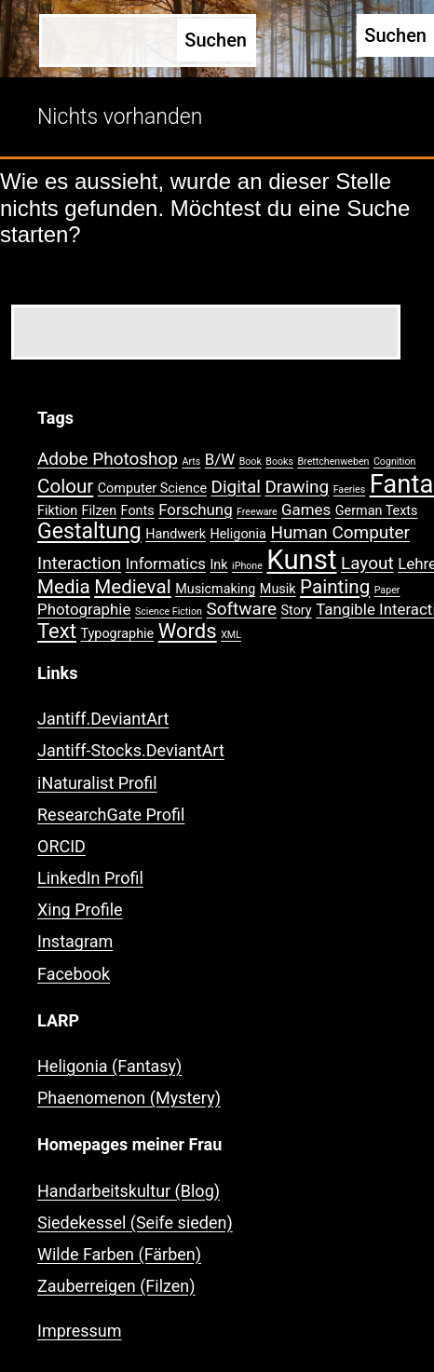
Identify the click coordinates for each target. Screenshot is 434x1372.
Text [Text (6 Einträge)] (56, 631)
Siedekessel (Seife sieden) (135, 1222)
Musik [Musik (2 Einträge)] (278, 589)
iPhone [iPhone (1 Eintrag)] (247, 566)
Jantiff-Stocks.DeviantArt (130, 750)
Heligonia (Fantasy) (109, 1066)
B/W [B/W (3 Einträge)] (220, 459)
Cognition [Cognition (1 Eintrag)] (394, 461)
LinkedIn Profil (90, 878)
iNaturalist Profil (97, 783)
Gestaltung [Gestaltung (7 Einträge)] (89, 531)
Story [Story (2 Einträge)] (296, 610)
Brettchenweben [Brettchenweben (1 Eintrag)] (333, 461)
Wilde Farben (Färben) (119, 1254)
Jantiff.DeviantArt (103, 718)
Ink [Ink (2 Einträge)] (218, 565)
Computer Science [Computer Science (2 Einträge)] (152, 488)
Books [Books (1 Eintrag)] (279, 461)
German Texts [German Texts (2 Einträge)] (376, 511)
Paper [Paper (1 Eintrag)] (387, 590)
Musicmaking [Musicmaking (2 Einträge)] (215, 589)
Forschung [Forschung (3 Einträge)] (195, 509)
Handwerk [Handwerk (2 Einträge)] (175, 534)
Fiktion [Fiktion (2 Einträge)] (57, 511)
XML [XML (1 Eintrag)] (231, 635)
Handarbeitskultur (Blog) (128, 1191)
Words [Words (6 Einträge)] (187, 631)
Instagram (75, 941)
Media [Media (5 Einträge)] (63, 587)
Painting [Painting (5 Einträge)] (335, 587)
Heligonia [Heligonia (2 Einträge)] (237, 534)
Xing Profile (80, 909)
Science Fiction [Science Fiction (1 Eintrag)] (168, 611)
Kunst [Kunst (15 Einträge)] (301, 560)
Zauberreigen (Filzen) (116, 1286)
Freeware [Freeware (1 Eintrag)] (257, 512)
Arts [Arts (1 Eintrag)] (191, 461)
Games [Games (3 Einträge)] (306, 509)
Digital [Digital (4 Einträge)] (236, 486)
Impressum (79, 1330)
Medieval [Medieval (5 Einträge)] (132, 587)
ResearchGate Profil (110, 814)
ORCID (61, 846)
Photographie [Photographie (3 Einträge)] (83, 609)
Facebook (73, 974)
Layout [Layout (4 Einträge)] (367, 563)
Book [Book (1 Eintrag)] (250, 461)
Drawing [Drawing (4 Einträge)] (296, 486)
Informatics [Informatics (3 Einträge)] (166, 563)
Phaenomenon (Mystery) (129, 1097)
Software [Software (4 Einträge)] (241, 608)
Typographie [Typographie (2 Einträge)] (117, 634)
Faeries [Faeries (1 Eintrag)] (349, 489)
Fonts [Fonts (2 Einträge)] (138, 511)
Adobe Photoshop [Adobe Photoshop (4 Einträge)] (107, 458)
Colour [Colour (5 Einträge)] (65, 486)
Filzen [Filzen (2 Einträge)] (99, 511)
